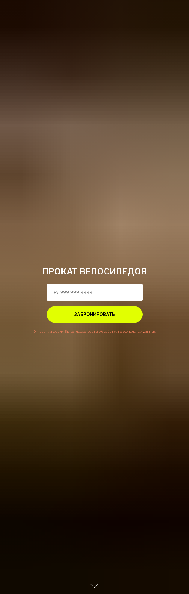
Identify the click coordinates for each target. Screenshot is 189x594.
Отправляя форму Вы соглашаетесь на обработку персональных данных (94, 331)
